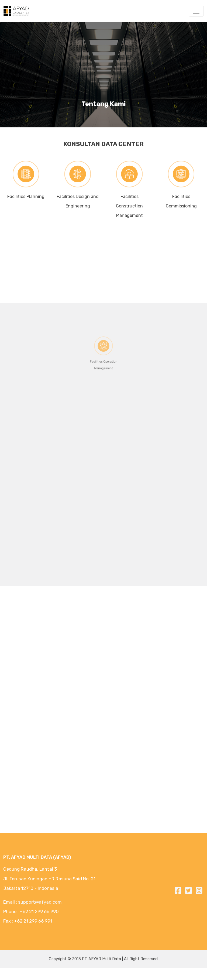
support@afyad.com (40, 902)
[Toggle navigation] (196, 11)
